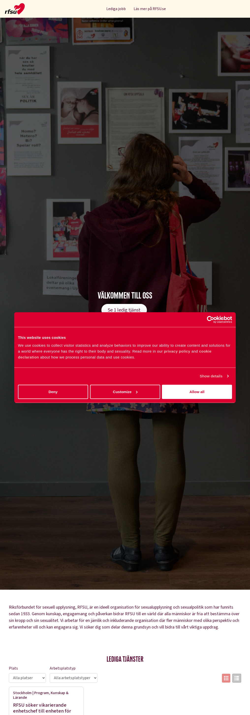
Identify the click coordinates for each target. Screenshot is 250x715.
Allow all (196, 391)
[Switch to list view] (236, 678)
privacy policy (177, 351)
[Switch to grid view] (226, 678)
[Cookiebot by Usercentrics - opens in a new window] (210, 319)
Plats (13, 668)
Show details (211, 376)
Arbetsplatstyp (63, 668)
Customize (125, 391)
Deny (53, 391)
